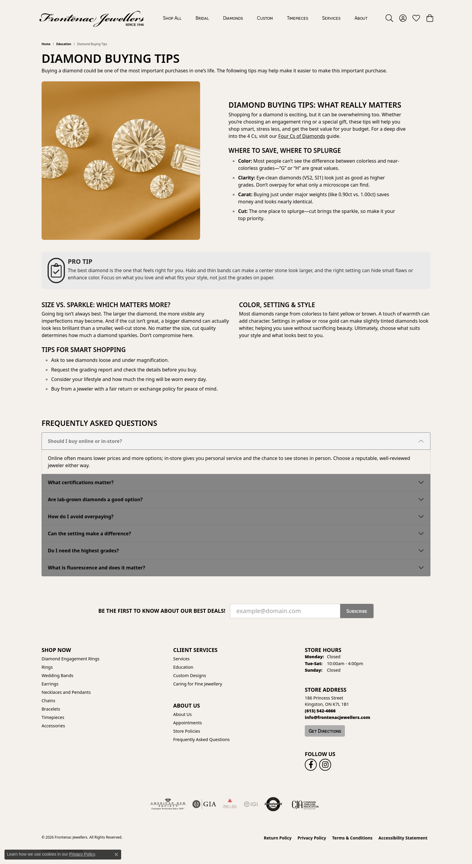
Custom (265, 18)
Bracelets (51, 709)
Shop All (172, 18)
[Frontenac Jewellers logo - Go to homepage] (92, 18)
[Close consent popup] (116, 854)
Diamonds (233, 18)
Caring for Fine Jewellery (197, 684)
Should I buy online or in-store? (85, 441)
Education (63, 44)
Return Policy (278, 838)
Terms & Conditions (352, 838)
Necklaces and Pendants (66, 692)
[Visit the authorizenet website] (273, 804)
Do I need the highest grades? (83, 550)
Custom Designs (189, 675)
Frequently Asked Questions (201, 739)
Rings (47, 667)
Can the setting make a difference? (89, 533)
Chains (48, 700)
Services (331, 18)
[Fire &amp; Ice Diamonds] (229, 804)
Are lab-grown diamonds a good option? (95, 499)
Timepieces (297, 18)
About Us (182, 714)
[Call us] (337, 717)
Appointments (187, 723)
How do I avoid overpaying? (81, 516)
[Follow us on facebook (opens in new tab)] (311, 765)
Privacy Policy (312, 838)
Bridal (202, 18)
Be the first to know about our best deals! (162, 611)
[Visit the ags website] (168, 804)
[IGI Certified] (250, 804)
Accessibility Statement (402, 838)
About (361, 18)
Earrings (50, 684)
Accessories (53, 726)
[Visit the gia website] (204, 804)
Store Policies (186, 731)
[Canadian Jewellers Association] (305, 804)
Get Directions (325, 731)
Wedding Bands (57, 675)
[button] (389, 18)
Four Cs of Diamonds (301, 136)
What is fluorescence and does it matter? (96, 567)
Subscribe (356, 611)
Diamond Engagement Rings (70, 659)
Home (46, 44)
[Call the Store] (320, 711)
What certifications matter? (81, 482)
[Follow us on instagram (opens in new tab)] (325, 765)
